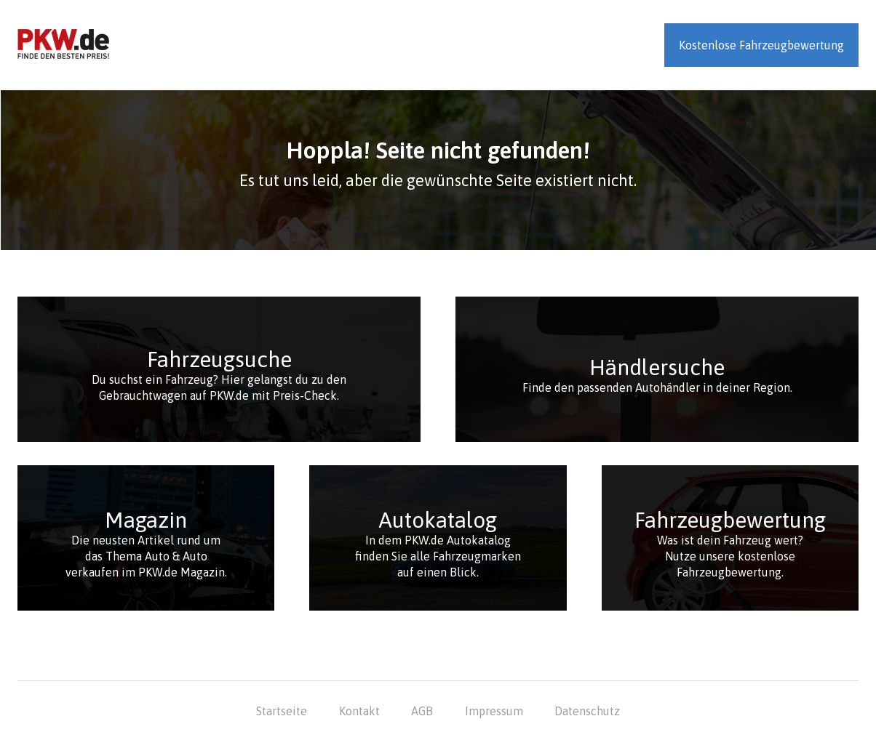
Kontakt (359, 710)
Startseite (281, 710)
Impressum (494, 710)
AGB (422, 710)
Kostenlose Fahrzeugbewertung (761, 45)
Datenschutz (587, 710)
